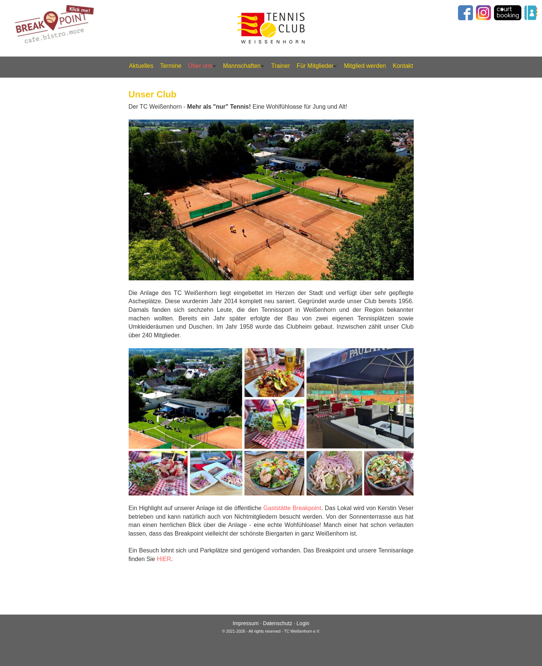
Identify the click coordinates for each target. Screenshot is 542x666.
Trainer (280, 66)
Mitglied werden (365, 66)
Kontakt (403, 66)
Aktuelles (141, 66)
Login (303, 623)
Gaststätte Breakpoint (292, 508)
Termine (171, 66)
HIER (164, 559)
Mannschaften (242, 66)
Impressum (245, 623)
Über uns (200, 66)
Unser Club (153, 94)
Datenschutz (277, 623)
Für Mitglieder (315, 66)
